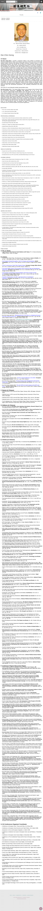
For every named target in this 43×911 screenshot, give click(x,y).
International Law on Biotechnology (24, 319)
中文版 (2, 1)
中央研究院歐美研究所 (21, 6)
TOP (40, 908)
